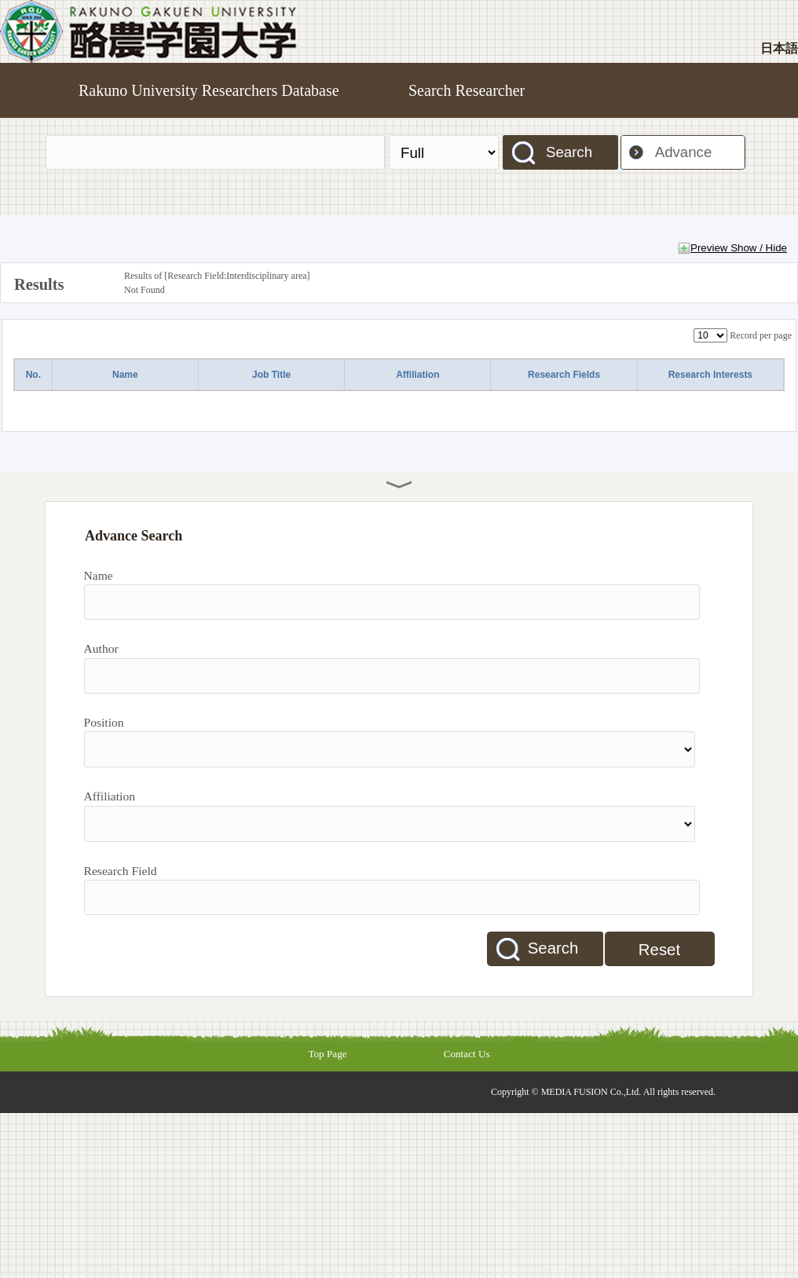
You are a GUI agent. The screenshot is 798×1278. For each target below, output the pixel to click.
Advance (683, 152)
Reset (659, 949)
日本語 (779, 48)
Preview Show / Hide (738, 248)
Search (569, 152)
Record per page (761, 335)
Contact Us (467, 1054)
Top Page (327, 1054)
